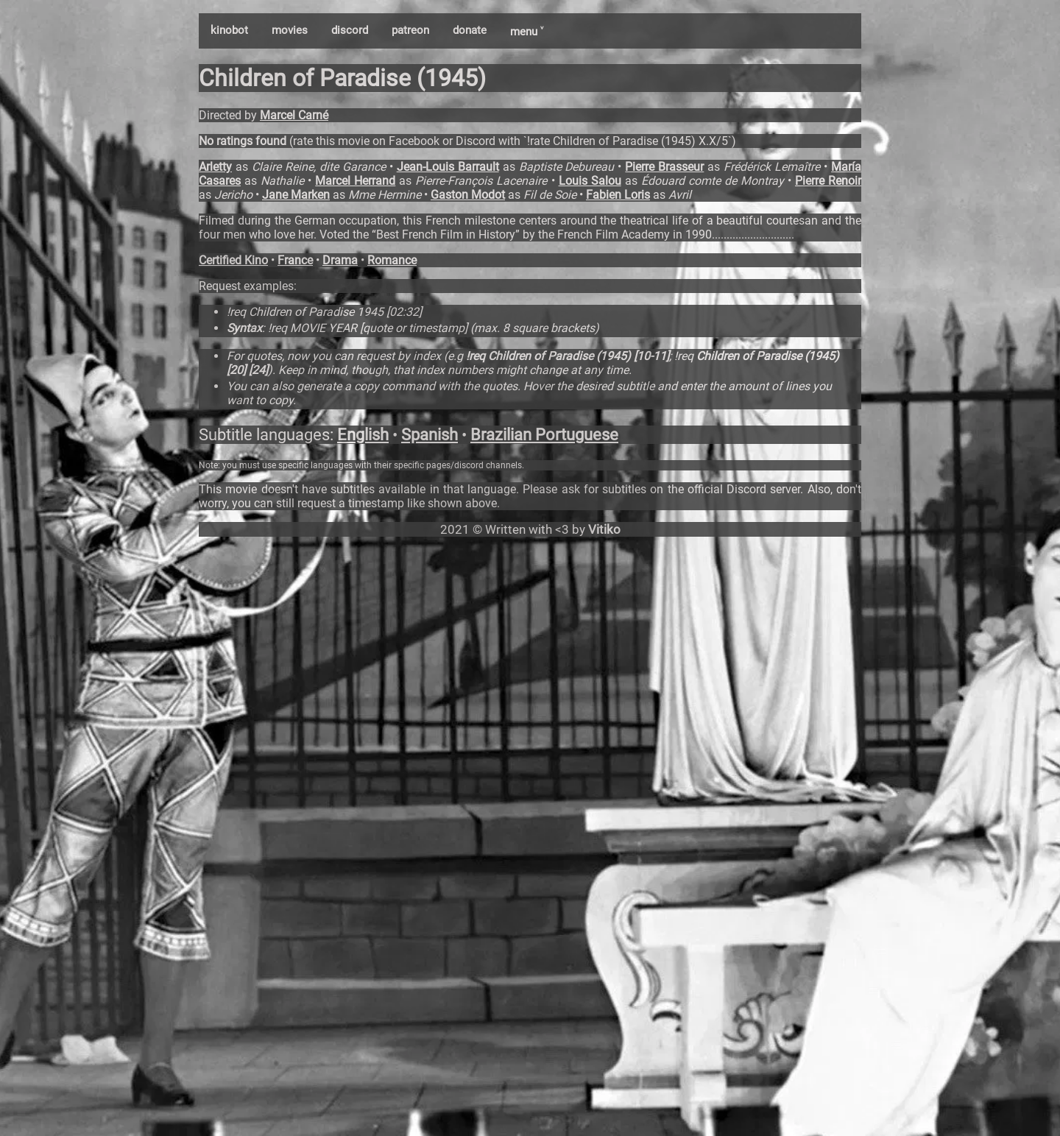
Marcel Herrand (355, 181)
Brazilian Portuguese (544, 435)
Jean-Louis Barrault (448, 167)
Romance (392, 260)
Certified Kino (233, 260)
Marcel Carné (294, 115)
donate (470, 30)
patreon (410, 30)
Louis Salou (590, 181)
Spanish (429, 435)
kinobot (229, 30)
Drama (340, 260)
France (295, 260)
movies (290, 30)
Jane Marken (296, 195)
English (363, 435)
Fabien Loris (618, 195)
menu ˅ (526, 31)
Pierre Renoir (828, 181)
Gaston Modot (468, 195)
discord (349, 30)
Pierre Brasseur (664, 167)
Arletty (215, 167)
